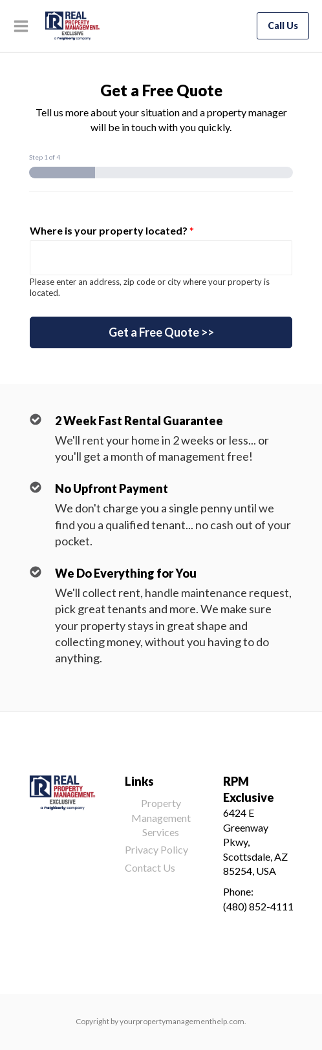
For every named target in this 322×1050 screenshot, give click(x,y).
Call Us (283, 25)
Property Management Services (161, 817)
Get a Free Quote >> (161, 332)
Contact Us (150, 867)
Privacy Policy (156, 849)
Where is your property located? (112, 230)
